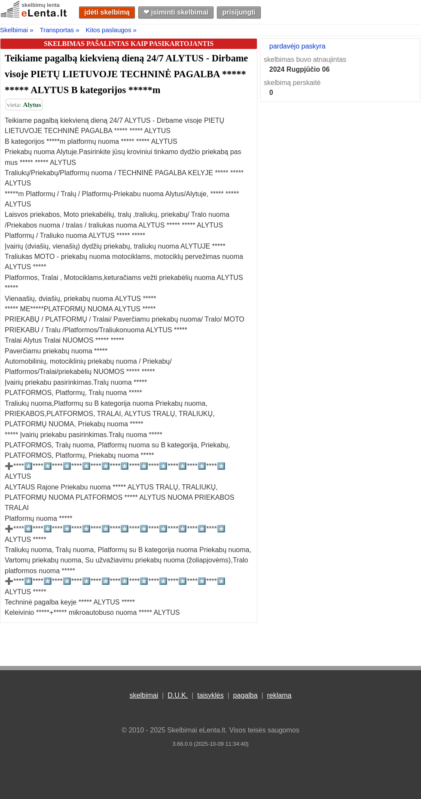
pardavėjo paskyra (297, 46)
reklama (279, 695)
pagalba (245, 695)
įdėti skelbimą (107, 12)
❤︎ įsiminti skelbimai (175, 12)
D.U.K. (178, 695)
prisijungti (239, 12)
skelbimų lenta (40, 5)
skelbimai (144, 695)
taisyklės (210, 695)
